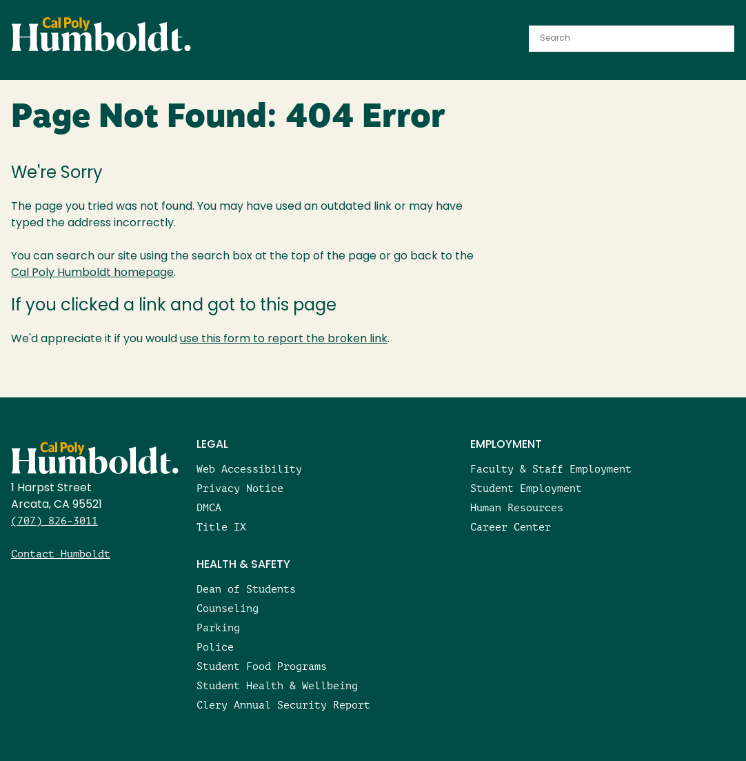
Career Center (510, 527)
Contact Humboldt (60, 554)
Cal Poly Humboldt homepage (92, 273)
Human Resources (516, 507)
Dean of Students (246, 589)
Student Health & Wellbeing (277, 685)
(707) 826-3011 (54, 520)
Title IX (221, 527)
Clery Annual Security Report (283, 705)
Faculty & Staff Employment (551, 469)
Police (215, 647)
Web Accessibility (249, 469)
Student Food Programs (261, 666)
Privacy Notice (239, 488)
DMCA (208, 507)
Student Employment (526, 488)
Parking (218, 627)
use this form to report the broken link (283, 339)
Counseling (227, 608)
